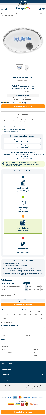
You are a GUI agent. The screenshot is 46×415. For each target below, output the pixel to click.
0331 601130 (23, 1)
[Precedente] (4, 40)
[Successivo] (42, 40)
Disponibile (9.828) (24, 92)
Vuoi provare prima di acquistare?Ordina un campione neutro (23, 98)
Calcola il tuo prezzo (23, 106)
